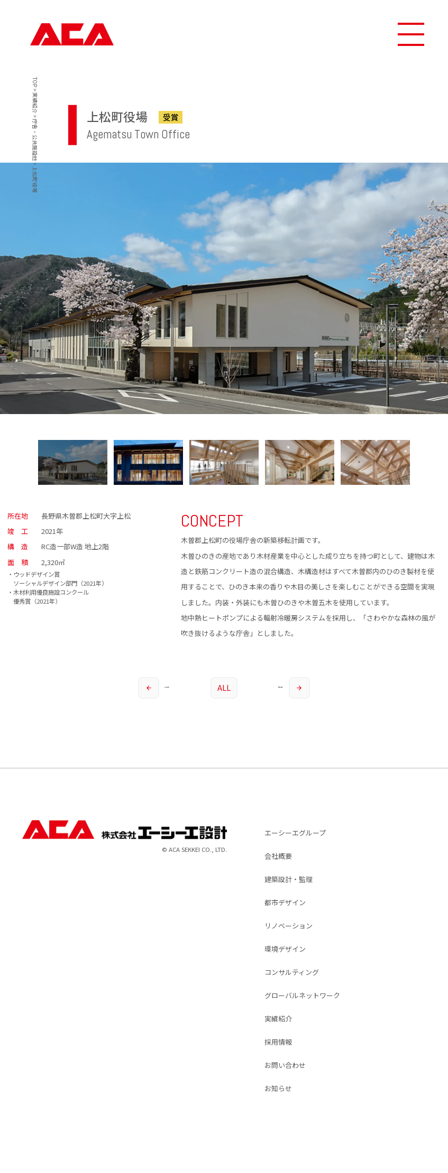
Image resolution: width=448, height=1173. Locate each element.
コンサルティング (291, 972)
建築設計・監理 (288, 879)
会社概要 (278, 856)
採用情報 (278, 1042)
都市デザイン (285, 902)
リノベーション (288, 926)
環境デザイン (285, 949)
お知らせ (278, 1088)
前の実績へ (153, 688)
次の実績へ (293, 688)
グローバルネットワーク (302, 995)
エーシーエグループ (295, 833)
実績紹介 (278, 1019)
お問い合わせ (285, 1065)
